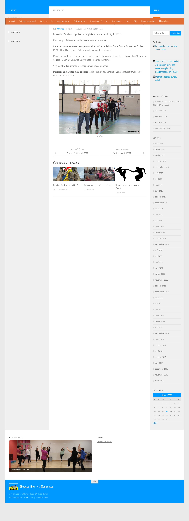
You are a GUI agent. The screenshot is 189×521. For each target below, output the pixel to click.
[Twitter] (39, 28)
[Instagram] (43, 28)
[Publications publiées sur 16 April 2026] (167, 429)
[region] (50, 474)
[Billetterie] (35, 28)
